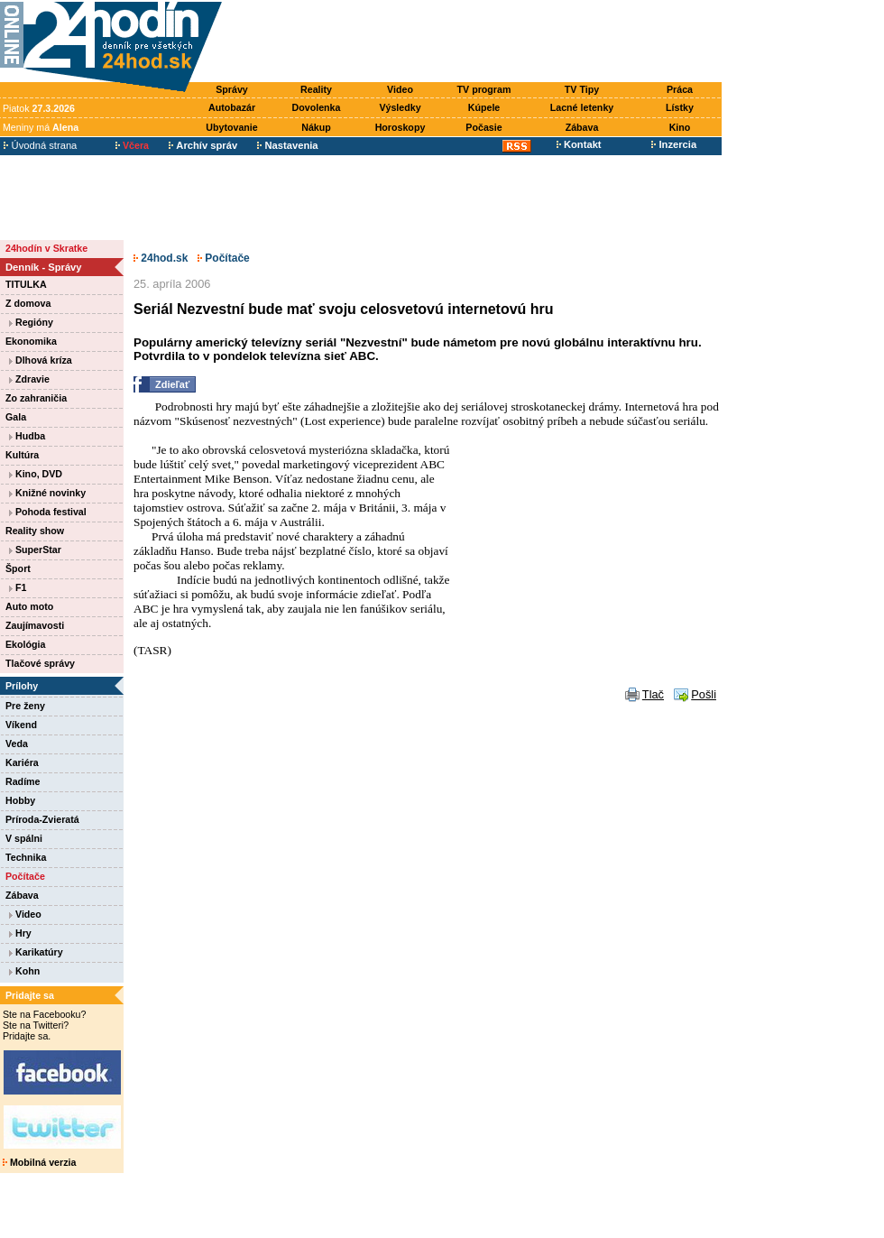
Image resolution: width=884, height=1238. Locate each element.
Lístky (680, 107)
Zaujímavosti (34, 625)
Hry (20, 933)
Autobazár (231, 107)
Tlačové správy (40, 663)
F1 (17, 587)
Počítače (25, 876)
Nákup (316, 127)
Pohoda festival (48, 511)
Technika (25, 857)
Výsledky (399, 107)
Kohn (24, 970)
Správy (232, 89)
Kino (680, 127)
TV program (484, 89)
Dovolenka (316, 107)
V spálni (23, 838)
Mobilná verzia (39, 1162)
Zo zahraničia (36, 398)
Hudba (27, 435)
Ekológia (25, 644)
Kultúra (22, 454)
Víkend (21, 724)
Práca (680, 89)
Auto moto (29, 606)
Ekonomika (31, 341)
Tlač (653, 696)
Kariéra (22, 762)
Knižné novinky (47, 492)
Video (400, 89)
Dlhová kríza (40, 360)
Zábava (582, 127)
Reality (316, 89)
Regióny (31, 322)
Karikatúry (36, 952)
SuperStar (35, 549)
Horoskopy (400, 127)
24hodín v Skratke (46, 248)
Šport (18, 568)
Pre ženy (25, 705)
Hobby (20, 800)
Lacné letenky (581, 107)
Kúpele (484, 107)
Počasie (483, 127)
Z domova (28, 303)
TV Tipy (582, 89)
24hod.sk (161, 258)
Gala (15, 416)
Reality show (34, 530)
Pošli (703, 696)
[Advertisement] (476, 42)
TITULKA (26, 284)
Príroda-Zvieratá (42, 819)
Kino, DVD (35, 473)
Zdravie (29, 379)
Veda (16, 743)
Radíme (23, 781)
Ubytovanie (231, 127)
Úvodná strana (40, 145)
